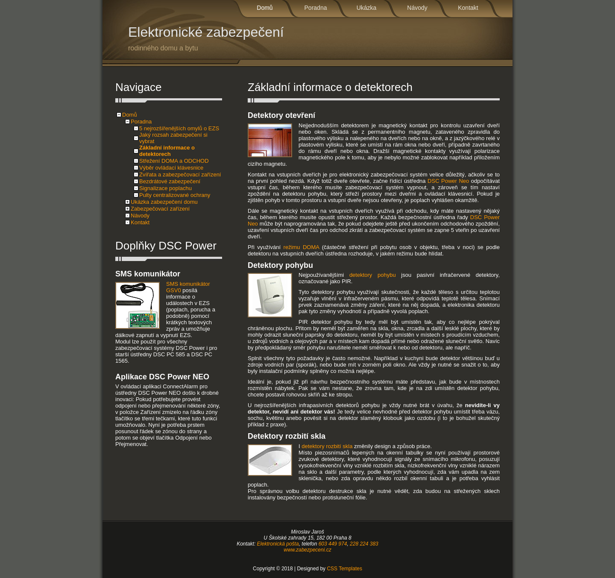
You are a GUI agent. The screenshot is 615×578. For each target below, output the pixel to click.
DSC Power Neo (448, 181)
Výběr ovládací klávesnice (171, 167)
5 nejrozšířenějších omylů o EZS (179, 128)
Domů (264, 7)
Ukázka (367, 7)
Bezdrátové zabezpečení (169, 181)
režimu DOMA (301, 247)
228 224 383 (364, 544)
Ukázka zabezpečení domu (164, 202)
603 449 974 (333, 544)
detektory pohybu (372, 275)
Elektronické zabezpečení (235, 38)
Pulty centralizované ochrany (174, 195)
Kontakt (468, 7)
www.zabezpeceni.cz (307, 550)
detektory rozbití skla (327, 446)
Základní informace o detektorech (167, 150)
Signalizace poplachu (165, 188)
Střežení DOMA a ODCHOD (174, 161)
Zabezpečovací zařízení (160, 208)
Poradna (316, 7)
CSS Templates (344, 569)
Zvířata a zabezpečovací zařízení (180, 174)
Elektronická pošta (278, 544)
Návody (417, 7)
